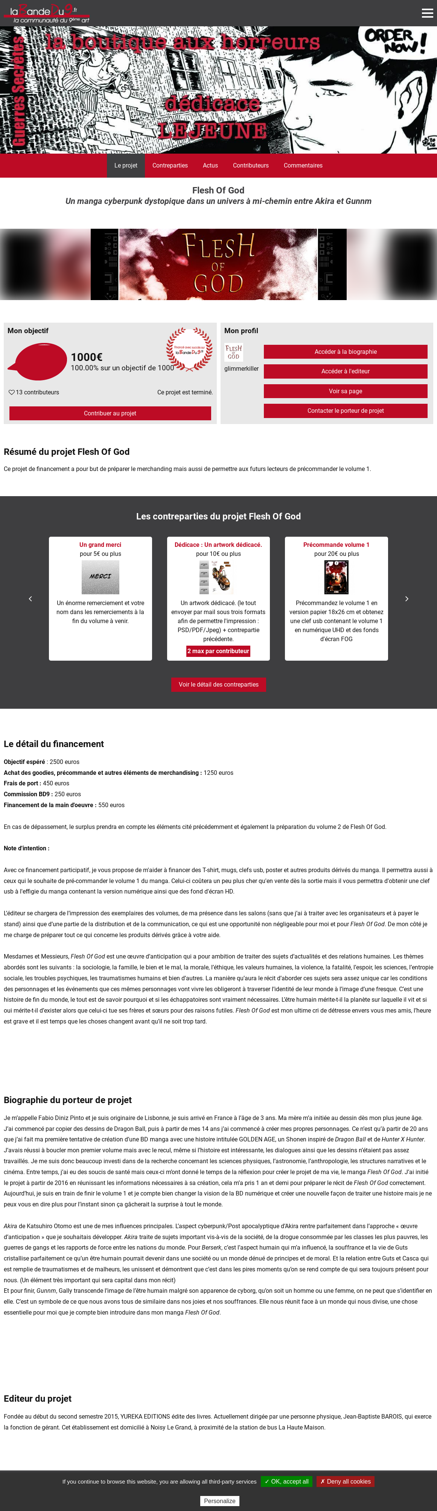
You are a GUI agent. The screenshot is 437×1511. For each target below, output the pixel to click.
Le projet (125, 165)
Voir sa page (345, 391)
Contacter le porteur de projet (346, 410)
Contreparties (170, 165)
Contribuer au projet (110, 413)
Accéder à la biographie (346, 351)
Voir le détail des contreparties (219, 684)
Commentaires (303, 165)
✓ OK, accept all (287, 1481)
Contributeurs (251, 165)
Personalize (220, 1501)
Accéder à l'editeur (345, 371)
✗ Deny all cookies (345, 1481)
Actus (210, 165)
